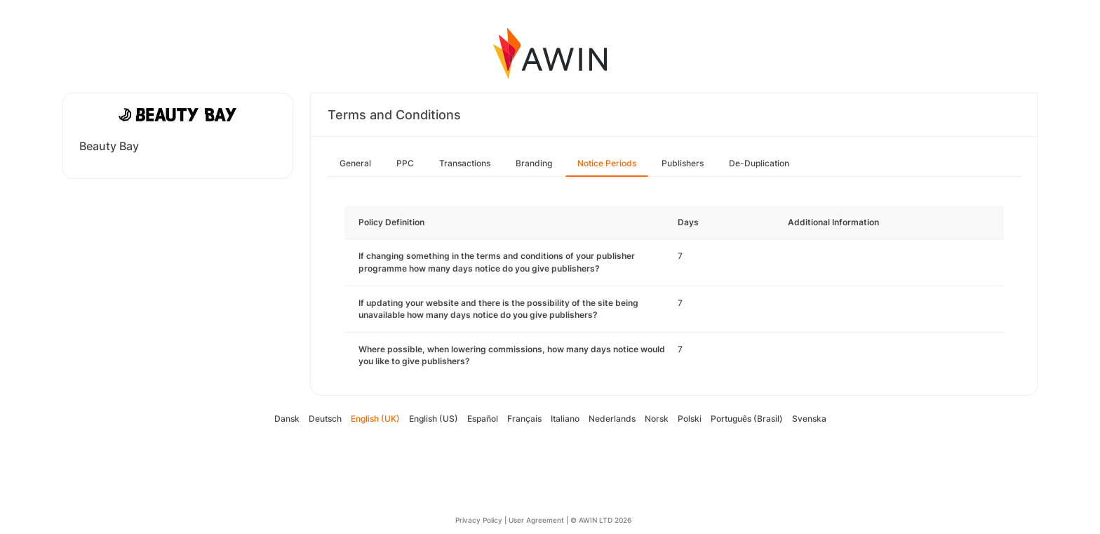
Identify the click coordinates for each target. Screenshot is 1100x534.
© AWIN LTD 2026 (600, 520)
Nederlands (612, 418)
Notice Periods (606, 163)
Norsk (657, 418)
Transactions (464, 163)
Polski (690, 418)
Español (482, 418)
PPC (405, 163)
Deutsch (325, 418)
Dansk (287, 418)
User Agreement (536, 520)
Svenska (809, 418)
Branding (534, 163)
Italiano (565, 418)
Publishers (683, 163)
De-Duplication (759, 163)
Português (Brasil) (747, 418)
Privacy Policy (478, 520)
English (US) (433, 418)
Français (524, 418)
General (355, 163)
